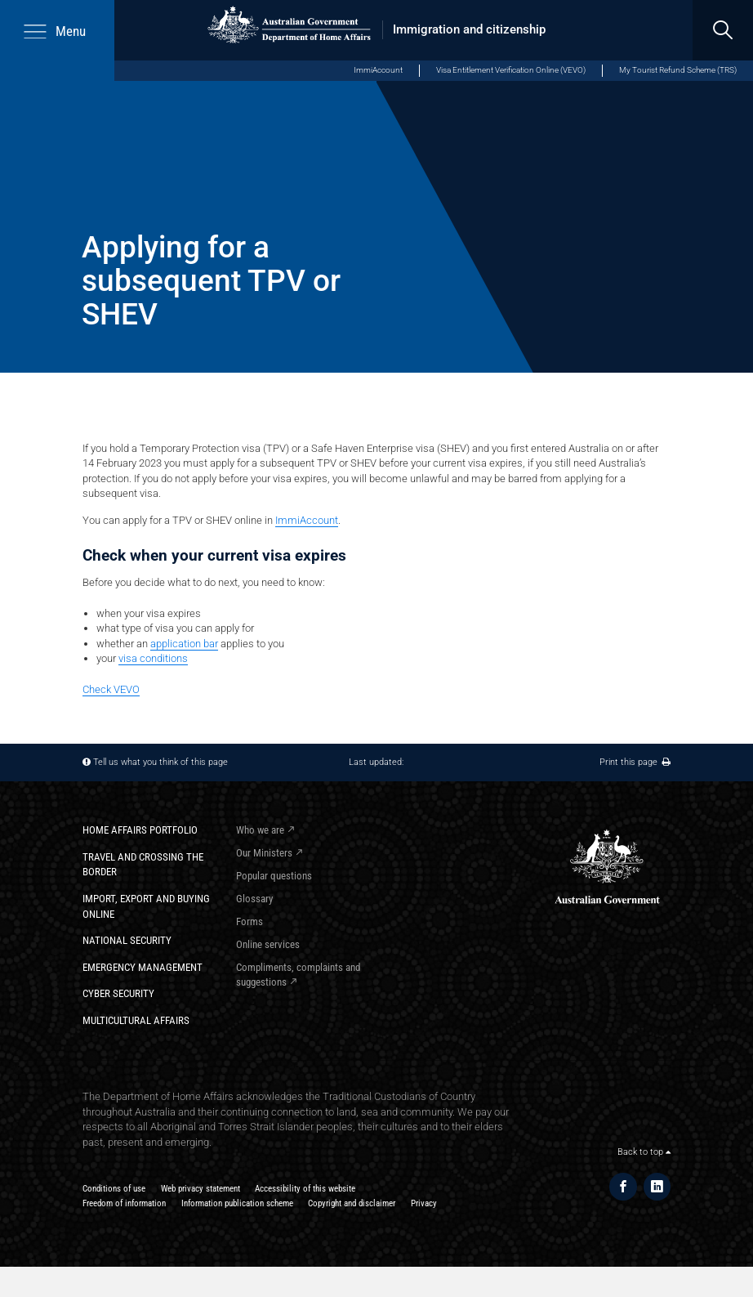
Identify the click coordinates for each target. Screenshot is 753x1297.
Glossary (254, 898)
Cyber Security (118, 993)
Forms (249, 921)
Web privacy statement (200, 1188)
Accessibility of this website (305, 1188)
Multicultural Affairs (135, 1020)
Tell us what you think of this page (160, 762)
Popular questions (274, 876)
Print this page (635, 762)
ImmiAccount (378, 69)
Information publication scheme (237, 1203)
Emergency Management (142, 967)
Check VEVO (111, 689)
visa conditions (153, 658)
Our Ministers (264, 853)
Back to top (644, 1152)
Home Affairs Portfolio (140, 830)
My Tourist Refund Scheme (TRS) (678, 69)
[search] (723, 30)
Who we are (260, 830)
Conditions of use (113, 1188)
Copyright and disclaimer (351, 1203)
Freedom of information (124, 1203)
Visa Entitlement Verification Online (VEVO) (511, 69)
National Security (127, 940)
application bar (184, 643)
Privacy (424, 1203)
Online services (268, 944)
